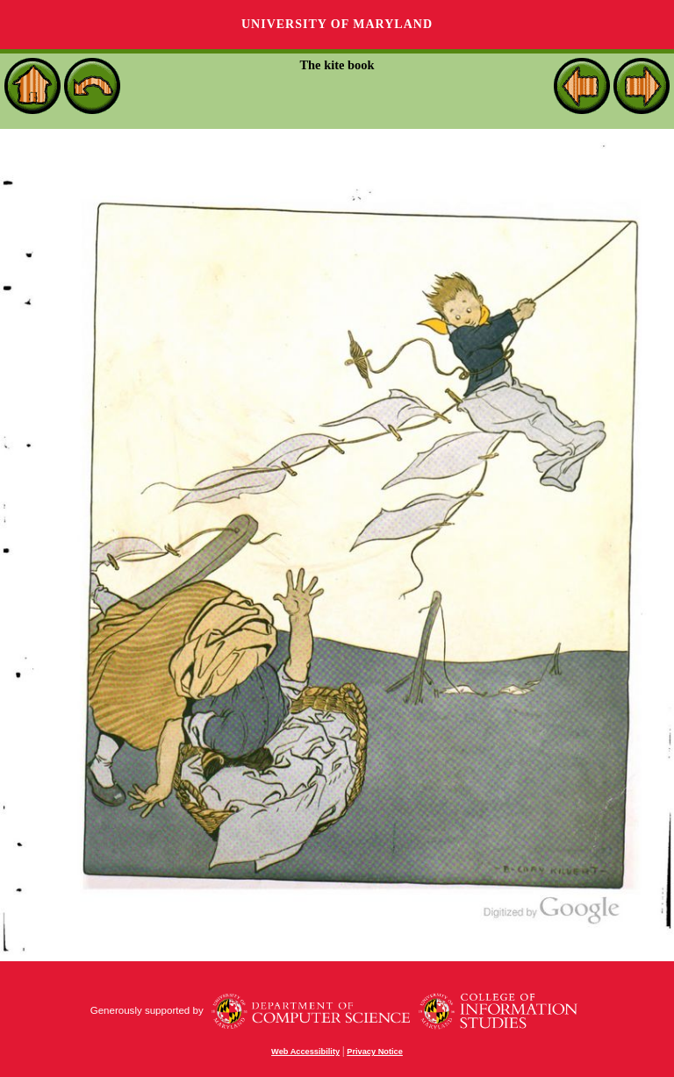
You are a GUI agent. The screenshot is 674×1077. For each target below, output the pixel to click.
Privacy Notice (375, 1051)
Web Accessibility (305, 1051)
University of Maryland (337, 24)
